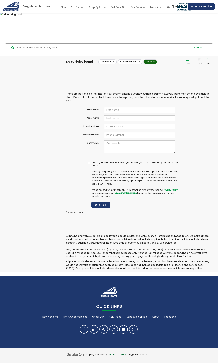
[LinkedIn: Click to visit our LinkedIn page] (94, 329)
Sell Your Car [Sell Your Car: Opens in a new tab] (119, 7)
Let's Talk (100, 205)
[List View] (209, 61)
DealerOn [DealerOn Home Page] (112, 354)
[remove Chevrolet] (107, 61)
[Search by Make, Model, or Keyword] (104, 48)
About (155, 316)
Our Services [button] (138, 7)
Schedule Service (201, 6)
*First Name (93, 109)
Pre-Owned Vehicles (75, 316)
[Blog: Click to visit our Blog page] (104, 329)
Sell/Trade (115, 316)
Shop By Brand (98, 7)
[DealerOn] (75, 354)
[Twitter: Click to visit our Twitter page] (133, 329)
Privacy (122, 354)
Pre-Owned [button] (77, 7)
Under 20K (98, 316)
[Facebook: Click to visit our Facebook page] (84, 329)
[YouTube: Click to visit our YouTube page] (123, 329)
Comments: (93, 143)
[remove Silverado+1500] (130, 61)
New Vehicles (50, 316)
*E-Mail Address (90, 126)
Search (198, 47)
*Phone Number (91, 134)
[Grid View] (199, 61)
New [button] (63, 7)
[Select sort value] (189, 61)
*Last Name (93, 118)
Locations (156, 7)
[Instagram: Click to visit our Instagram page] (114, 329)
